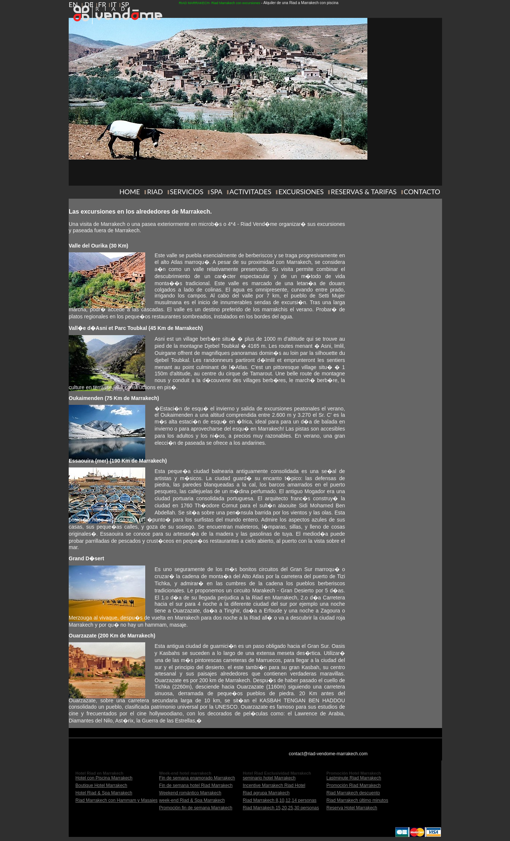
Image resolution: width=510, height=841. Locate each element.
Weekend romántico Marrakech (190, 793)
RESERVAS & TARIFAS (364, 192)
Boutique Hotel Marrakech (101, 785)
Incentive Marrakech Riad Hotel (274, 785)
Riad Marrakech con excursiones (236, 3)
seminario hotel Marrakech (269, 778)
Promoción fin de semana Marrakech (195, 807)
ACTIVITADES (250, 192)
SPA (217, 192)
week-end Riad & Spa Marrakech (192, 800)
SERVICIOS (186, 192)
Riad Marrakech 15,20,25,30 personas (281, 807)
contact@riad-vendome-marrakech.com (328, 753)
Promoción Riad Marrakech (353, 785)
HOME (129, 192)
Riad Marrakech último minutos (357, 800)
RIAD (155, 192)
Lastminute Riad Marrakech (353, 778)
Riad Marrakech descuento (353, 793)
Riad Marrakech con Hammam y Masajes (116, 800)
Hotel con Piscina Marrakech (104, 778)
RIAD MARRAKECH (194, 3)
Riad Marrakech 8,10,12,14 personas (279, 800)
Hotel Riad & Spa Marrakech (103, 793)
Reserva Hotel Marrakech (351, 807)
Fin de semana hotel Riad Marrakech (196, 785)
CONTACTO (422, 192)
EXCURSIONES (301, 192)
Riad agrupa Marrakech (266, 793)
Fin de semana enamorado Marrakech (197, 778)
